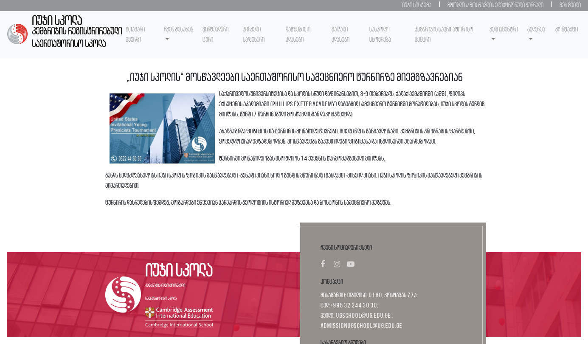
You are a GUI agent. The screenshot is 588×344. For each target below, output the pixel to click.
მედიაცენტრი (504, 29)
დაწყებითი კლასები (298, 34)
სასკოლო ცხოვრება (380, 34)
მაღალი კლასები (340, 34)
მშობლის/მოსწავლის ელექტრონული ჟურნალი (495, 5)
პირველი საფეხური (253, 34)
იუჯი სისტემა (416, 5)
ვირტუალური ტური (215, 34)
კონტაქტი (566, 29)
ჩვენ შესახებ (178, 29)
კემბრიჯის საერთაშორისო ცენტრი (444, 34)
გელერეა (536, 29)
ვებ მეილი (570, 5)
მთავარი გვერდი (135, 34)
